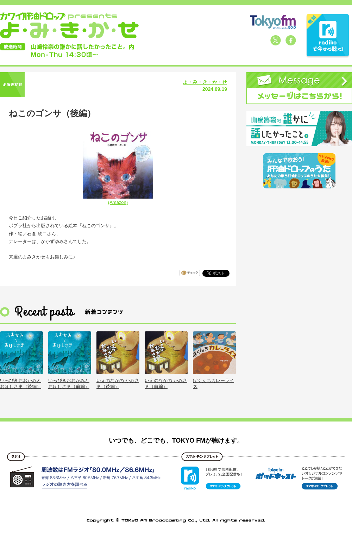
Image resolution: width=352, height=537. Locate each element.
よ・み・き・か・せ (205, 82)
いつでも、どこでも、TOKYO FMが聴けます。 (176, 440)
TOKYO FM (273, 22)
